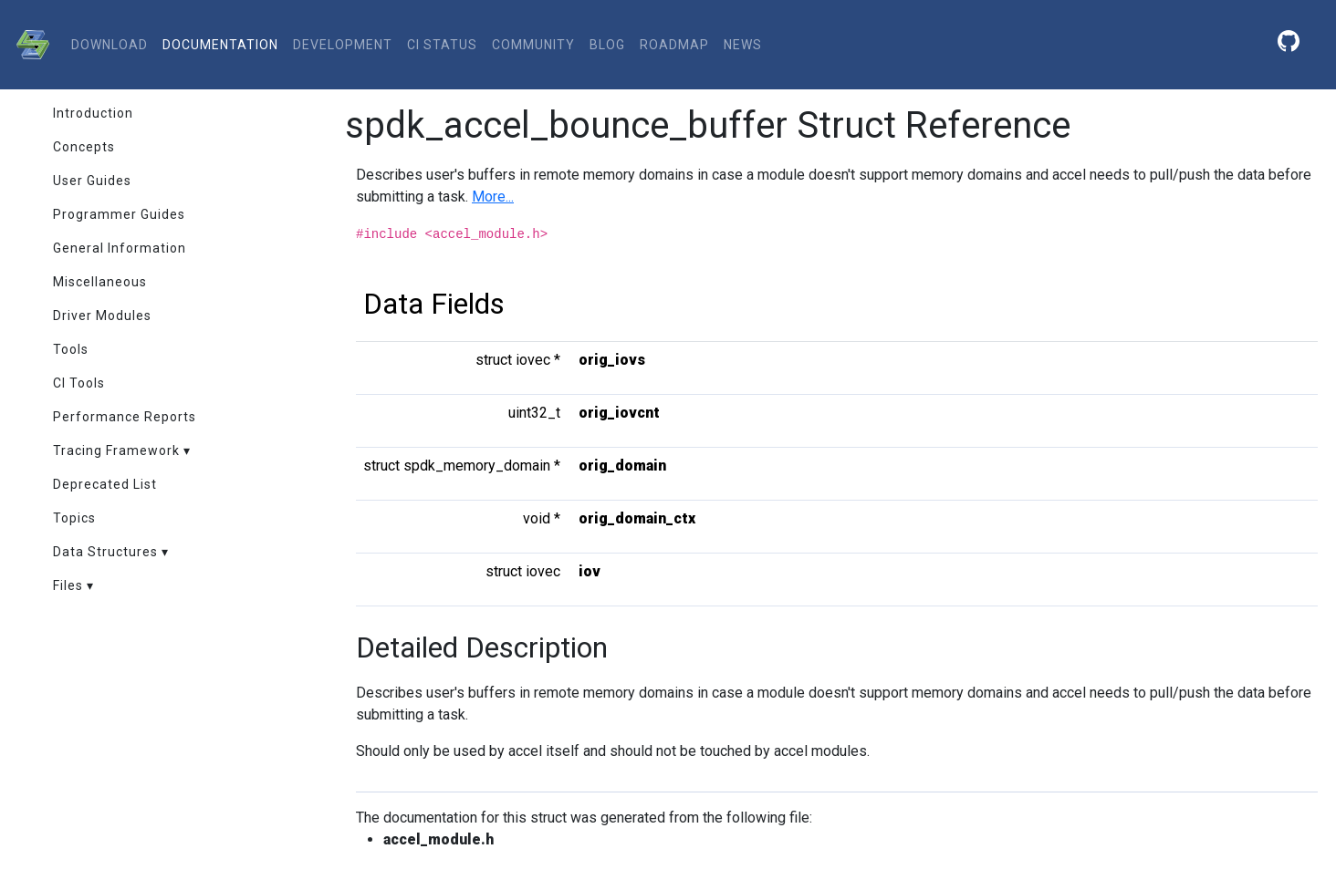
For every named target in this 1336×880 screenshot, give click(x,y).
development (342, 44)
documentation (220, 44)
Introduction (93, 113)
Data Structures (105, 551)
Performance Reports (124, 416)
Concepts (84, 147)
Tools (71, 349)
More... (493, 196)
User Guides (92, 180)
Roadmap (674, 44)
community (533, 44)
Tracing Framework (116, 450)
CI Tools (79, 383)
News (743, 44)
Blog (607, 44)
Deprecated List (105, 484)
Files (68, 585)
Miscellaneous (100, 281)
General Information (119, 248)
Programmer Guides (119, 214)
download (109, 44)
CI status (442, 44)
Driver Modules (102, 315)
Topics (74, 518)
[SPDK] (28, 45)
